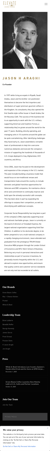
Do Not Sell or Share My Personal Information (19, 446)
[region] (25, 438)
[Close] (47, 428)
